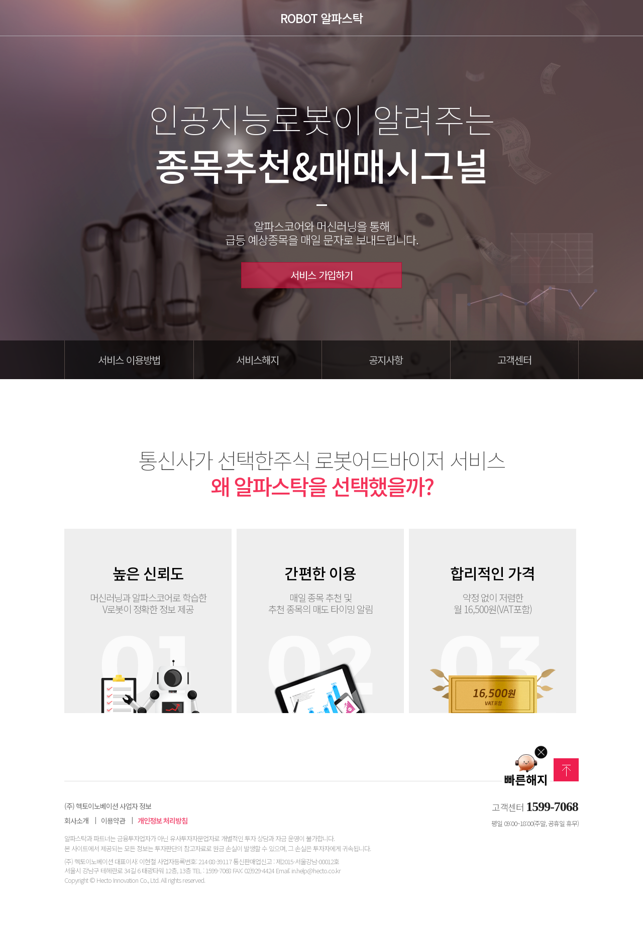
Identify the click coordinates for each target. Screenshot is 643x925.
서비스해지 (257, 360)
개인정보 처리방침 (162, 821)
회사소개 (76, 821)
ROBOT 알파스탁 (321, 18)
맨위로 (566, 769)
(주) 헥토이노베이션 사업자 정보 (107, 806)
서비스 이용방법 (129, 360)
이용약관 (113, 821)
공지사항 (386, 360)
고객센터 (514, 360)
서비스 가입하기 (321, 275)
